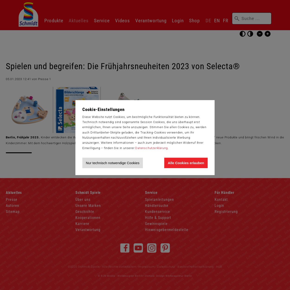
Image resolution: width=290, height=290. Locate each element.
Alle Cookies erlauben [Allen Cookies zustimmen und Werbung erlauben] (186, 163)
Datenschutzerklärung (151, 148)
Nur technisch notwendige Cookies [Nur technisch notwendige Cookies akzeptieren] (112, 163)
